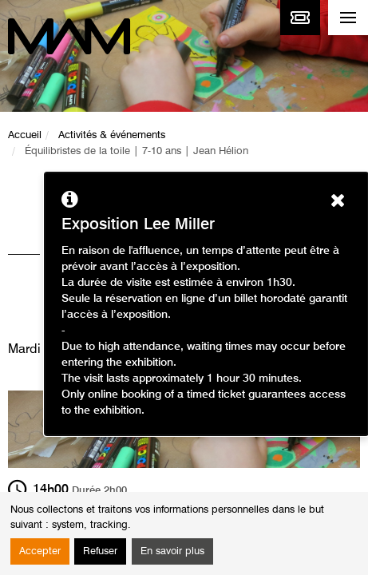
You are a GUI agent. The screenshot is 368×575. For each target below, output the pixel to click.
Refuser (100, 551)
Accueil (25, 135)
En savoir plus (172, 551)
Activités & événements (111, 135)
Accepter (40, 551)
